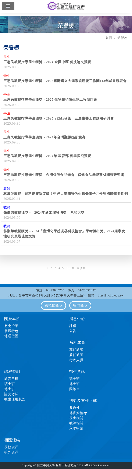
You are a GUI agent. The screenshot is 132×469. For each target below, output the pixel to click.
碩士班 (9, 384)
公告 (72, 331)
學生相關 (76, 418)
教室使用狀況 (15, 399)
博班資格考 (78, 413)
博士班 (9, 389)
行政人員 (76, 360)
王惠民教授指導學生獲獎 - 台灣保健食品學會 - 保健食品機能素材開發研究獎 (63, 175)
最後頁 (81, 268)
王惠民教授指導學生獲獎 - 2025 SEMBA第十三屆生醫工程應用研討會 (58, 118)
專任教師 (76, 350)
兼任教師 (76, 355)
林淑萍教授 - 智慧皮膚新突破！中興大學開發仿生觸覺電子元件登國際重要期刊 (65, 193)
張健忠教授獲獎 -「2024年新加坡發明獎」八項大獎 (44, 212)
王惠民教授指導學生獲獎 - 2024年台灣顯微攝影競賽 (44, 137)
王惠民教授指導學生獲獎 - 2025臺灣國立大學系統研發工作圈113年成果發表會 (64, 81)
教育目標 (11, 379)
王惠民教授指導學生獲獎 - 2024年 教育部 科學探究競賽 (47, 156)
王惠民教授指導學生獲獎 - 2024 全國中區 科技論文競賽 (47, 62)
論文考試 (11, 394)
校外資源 (11, 452)
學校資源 (11, 447)
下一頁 (70, 268)
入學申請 (76, 428)
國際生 (74, 389)
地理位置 (11, 336)
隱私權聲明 (53, 305)
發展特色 (11, 331)
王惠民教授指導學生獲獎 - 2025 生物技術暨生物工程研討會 (50, 99)
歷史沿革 (11, 326)
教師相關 (76, 423)
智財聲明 (80, 305)
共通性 (74, 407)
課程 (72, 326)
